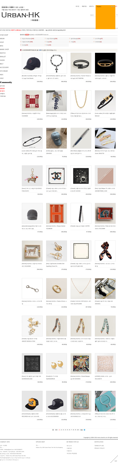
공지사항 (2, 30)
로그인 (77, 6)
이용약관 (69, 448)
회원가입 (84, 6)
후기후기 (2, 91)
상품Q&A (18, 30)
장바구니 (91, 6)
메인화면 (31, 34)
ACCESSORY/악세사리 (41, 34)
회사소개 (69, 445)
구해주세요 (29, 30)
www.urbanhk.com (102, 437)
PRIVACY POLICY (100, 448)
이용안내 (7, 30)
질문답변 (2, 88)
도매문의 (34, 30)
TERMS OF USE (99, 445)
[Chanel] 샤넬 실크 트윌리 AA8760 (80, 226)
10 (77, 430)
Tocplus (99, 6)
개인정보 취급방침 (72, 453)
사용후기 (13, 30)
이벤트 (23, 30)
